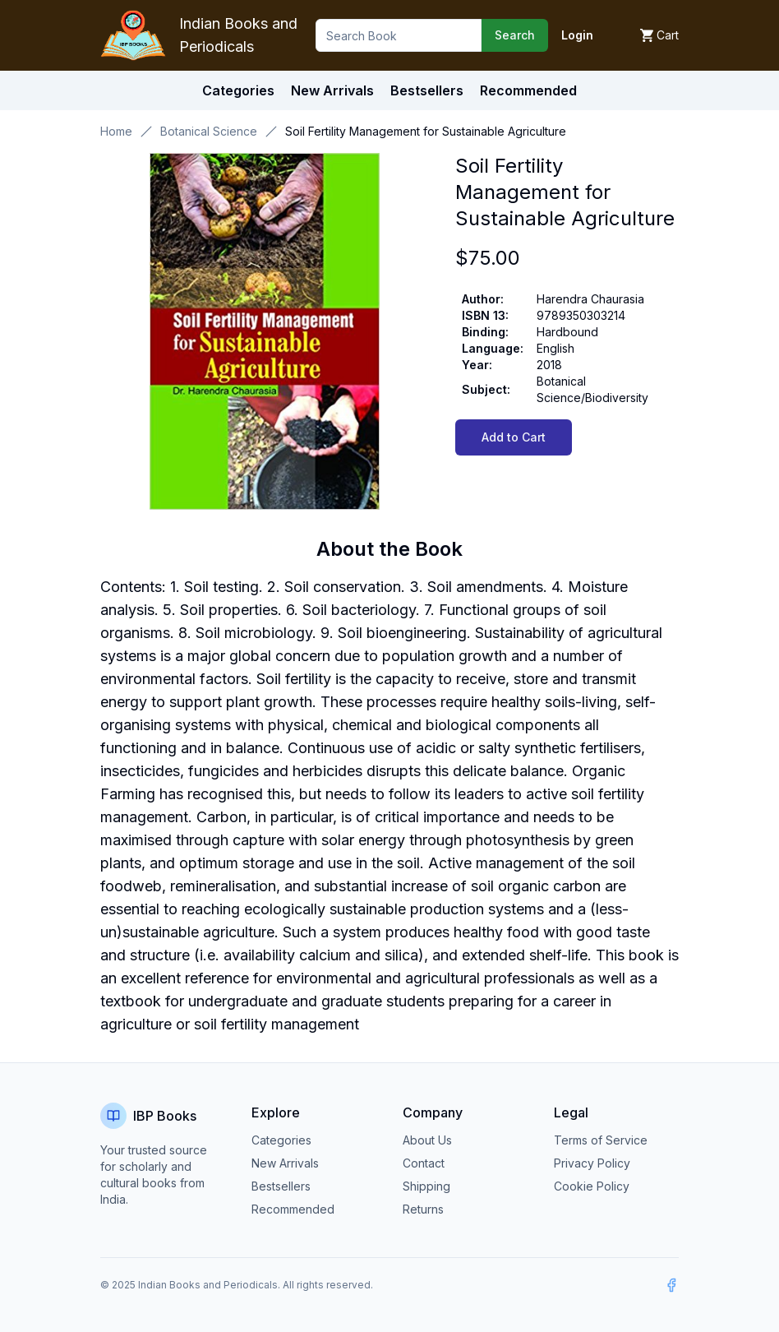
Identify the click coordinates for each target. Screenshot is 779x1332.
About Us (427, 1140)
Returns (423, 1209)
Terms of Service (601, 1140)
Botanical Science (208, 131)
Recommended (292, 1209)
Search (515, 35)
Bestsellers (281, 1186)
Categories (238, 90)
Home (116, 131)
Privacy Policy (592, 1163)
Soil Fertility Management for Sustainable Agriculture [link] (425, 131)
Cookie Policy (591, 1186)
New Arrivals (285, 1163)
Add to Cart (514, 437)
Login (577, 35)
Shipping (426, 1186)
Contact (424, 1163)
